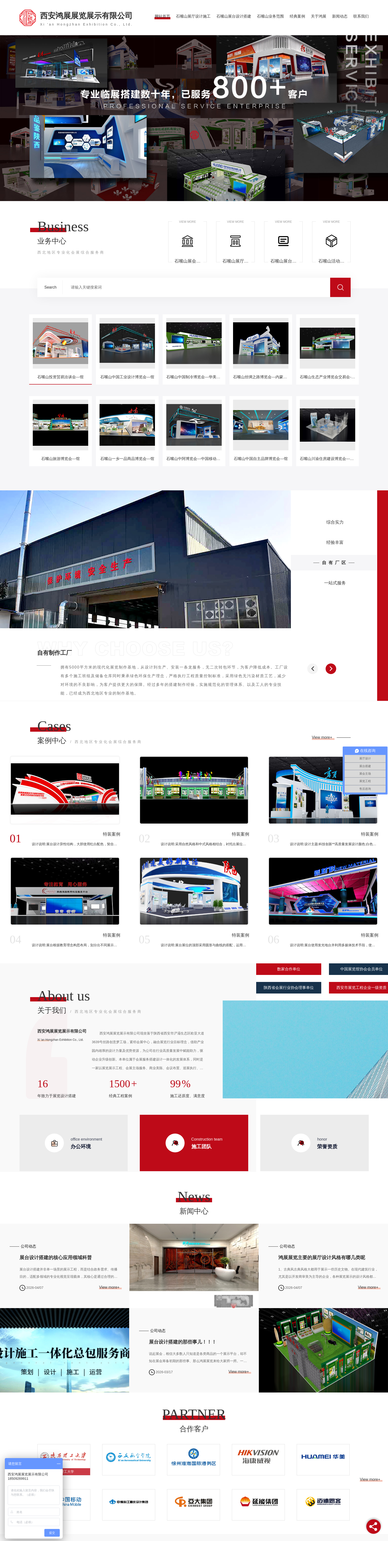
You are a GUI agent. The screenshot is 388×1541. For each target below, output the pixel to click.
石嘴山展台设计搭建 (233, 16)
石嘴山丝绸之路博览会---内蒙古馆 (260, 377)
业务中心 (71, 246)
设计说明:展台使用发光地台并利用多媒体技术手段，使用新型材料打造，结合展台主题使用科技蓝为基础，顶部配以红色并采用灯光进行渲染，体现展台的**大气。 (334, 945)
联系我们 (361, 16)
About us (63, 996)
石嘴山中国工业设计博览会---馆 (127, 377)
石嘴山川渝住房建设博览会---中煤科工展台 (327, 459)
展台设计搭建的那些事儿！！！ (182, 1341)
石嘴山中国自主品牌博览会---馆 (261, 459)
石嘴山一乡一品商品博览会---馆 (127, 459)
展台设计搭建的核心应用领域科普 (56, 1257)
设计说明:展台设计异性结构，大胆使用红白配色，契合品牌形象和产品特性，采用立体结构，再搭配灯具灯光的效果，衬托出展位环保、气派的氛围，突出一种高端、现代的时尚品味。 (76, 844)
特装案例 (111, 834)
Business (63, 226)
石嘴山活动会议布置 (331, 261)
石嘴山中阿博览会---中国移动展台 (194, 459)
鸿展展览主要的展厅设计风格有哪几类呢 (321, 1257)
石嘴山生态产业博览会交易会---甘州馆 (327, 377)
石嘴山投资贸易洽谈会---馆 (60, 377)
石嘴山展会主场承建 (187, 261)
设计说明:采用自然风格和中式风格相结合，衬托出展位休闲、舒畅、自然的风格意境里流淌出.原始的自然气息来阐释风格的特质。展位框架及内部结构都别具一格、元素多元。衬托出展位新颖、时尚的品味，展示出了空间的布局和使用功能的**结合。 (205, 844)
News (194, 1196)
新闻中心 (194, 1211)
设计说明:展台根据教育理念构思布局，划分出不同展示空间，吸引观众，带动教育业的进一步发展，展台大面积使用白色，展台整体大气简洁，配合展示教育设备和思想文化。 (76, 945)
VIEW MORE (187, 221)
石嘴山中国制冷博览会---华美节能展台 (194, 377)
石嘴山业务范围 (270, 16)
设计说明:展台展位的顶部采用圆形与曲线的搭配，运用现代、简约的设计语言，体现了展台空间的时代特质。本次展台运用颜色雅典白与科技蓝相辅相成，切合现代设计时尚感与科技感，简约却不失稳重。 (205, 945)
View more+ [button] (370, 1479)
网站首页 (162, 16)
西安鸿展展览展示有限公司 (86, 18)
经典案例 (297, 16)
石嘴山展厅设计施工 (193, 16)
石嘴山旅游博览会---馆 (60, 459)
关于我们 (89, 1010)
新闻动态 (340, 16)
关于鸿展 (318, 16)
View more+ (322, 737)
